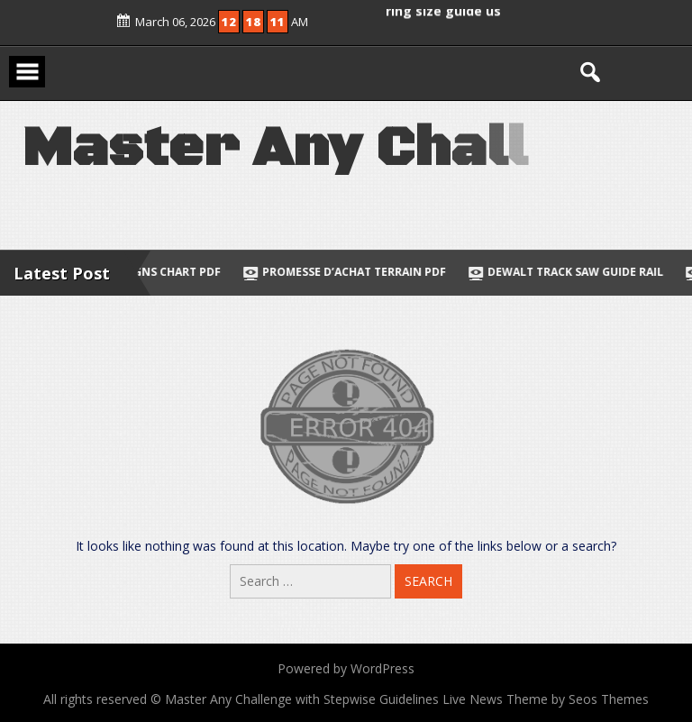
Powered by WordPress (346, 668)
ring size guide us (443, 9)
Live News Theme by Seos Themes (545, 699)
